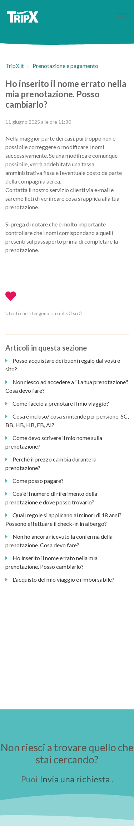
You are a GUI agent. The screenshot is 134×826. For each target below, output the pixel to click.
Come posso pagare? (38, 480)
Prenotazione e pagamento (65, 65)
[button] (121, 16)
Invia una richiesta (75, 779)
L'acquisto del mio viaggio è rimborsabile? (63, 579)
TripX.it (14, 65)
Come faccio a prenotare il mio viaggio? (61, 403)
